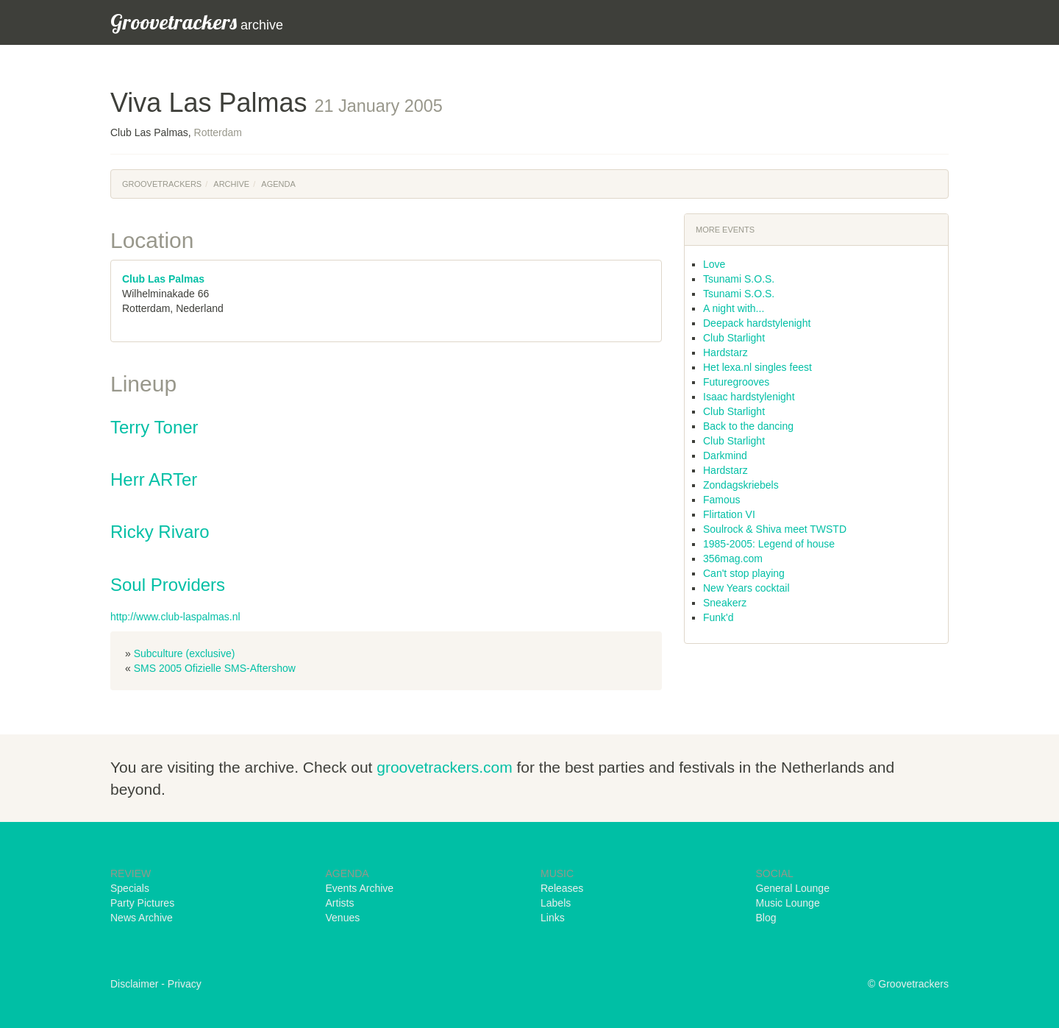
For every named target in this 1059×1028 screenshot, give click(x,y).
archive (196, 22)
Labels (556, 903)
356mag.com (733, 558)
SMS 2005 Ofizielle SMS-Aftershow (215, 668)
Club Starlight (734, 338)
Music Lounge (788, 903)
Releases (562, 888)
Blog (766, 918)
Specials (129, 888)
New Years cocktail (746, 588)
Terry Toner (154, 427)
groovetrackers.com (444, 767)
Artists (340, 903)
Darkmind (725, 455)
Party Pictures (142, 903)
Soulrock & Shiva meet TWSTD (774, 529)
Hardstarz (725, 352)
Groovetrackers (162, 184)
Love (714, 264)
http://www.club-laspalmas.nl (175, 617)
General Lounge (793, 888)
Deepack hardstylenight (756, 323)
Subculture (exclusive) (184, 653)
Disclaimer (134, 984)
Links (553, 918)
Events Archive (360, 888)
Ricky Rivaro (160, 532)
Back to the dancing (748, 426)
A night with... (733, 308)
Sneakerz (724, 603)
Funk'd (718, 617)
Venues (343, 918)
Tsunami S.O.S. (738, 279)
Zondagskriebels (741, 485)
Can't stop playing (744, 573)
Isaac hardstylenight (749, 397)
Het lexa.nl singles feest (757, 367)
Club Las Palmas (163, 279)
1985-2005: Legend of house (769, 544)
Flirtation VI (729, 514)
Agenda (278, 184)
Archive (231, 184)
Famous (722, 500)
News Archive (141, 918)
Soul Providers (167, 585)
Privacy (185, 984)
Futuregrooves (736, 382)
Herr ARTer (153, 479)
